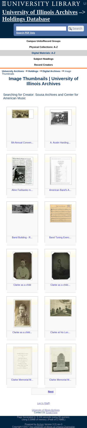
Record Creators (43, 64)
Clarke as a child (22, 285)
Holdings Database (26, 19)
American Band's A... (60, 190)
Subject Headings (43, 59)
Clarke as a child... (60, 285)
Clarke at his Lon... (60, 332)
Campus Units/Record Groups (43, 41)
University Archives (13, 71)
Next (51, 391)
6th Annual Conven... (22, 142)
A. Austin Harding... (60, 142)
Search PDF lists (25, 32)
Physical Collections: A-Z (43, 47)
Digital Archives (51, 71)
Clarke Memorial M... (22, 379)
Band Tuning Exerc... (60, 237)
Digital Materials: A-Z (43, 53)
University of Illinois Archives (40, 12)
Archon (40, 424)
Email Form (51, 412)
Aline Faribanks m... (22, 190)
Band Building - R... (22, 237)
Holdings (33, 71)
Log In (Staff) (43, 403)
